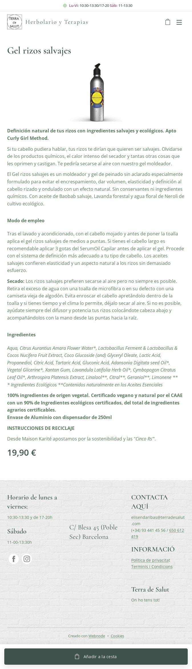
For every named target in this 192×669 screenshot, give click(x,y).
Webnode (96, 635)
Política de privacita (150, 560)
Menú (179, 22)
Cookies (117, 635)
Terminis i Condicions (152, 566)
